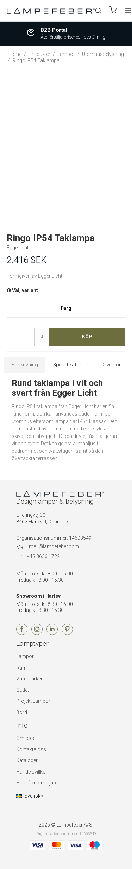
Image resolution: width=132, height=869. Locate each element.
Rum (21, 668)
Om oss (25, 738)
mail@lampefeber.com (54, 546)
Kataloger (27, 760)
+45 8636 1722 (43, 556)
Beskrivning (24, 364)
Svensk (28, 796)
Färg (66, 308)
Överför (112, 364)
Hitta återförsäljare (36, 783)
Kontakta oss (31, 749)
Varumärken (30, 679)
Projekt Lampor (33, 701)
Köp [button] (87, 337)
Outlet (22, 690)
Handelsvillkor (32, 772)
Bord (21, 712)
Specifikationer (70, 364)
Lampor (25, 656)
